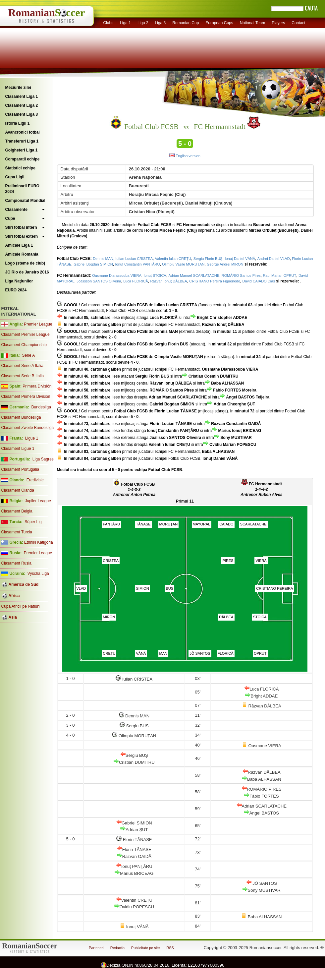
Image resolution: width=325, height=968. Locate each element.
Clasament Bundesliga (21, 417)
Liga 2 (142, 23)
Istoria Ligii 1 (17, 123)
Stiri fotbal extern (21, 236)
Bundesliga (41, 407)
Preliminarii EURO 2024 (22, 189)
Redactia (117, 948)
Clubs (108, 23)
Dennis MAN (103, 259)
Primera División (37, 386)
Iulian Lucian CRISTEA (134, 259)
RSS (170, 948)
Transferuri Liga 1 (22, 141)
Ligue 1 (31, 438)
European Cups (219, 23)
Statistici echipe (20, 168)
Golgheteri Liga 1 (21, 150)
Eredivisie (35, 480)
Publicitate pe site (145, 948)
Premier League (38, 324)
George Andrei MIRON (225, 264)
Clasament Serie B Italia (22, 376)
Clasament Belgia (16, 511)
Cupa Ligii (15, 177)
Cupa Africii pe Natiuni (20, 606)
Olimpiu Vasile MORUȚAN (183, 264)
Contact (298, 23)
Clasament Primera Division (25, 396)
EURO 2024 (16, 290)
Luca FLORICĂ (135, 281)
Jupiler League (38, 501)
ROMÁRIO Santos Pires (241, 275)
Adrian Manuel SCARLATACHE (193, 275)
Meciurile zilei (18, 87)
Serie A (28, 355)
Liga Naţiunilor (19, 281)
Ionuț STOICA (154, 275)
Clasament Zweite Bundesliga (27, 427)
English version (184, 156)
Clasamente (16, 209)
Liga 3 (160, 23)
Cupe (10, 218)
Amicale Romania (21, 254)
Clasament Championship (24, 344)
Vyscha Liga (38, 573)
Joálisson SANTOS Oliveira (99, 281)
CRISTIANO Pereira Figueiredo (214, 281)
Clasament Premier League (25, 334)
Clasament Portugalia (20, 469)
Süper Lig (33, 521)
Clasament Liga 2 (21, 105)
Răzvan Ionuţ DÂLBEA (168, 281)
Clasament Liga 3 (21, 114)
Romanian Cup (185, 23)
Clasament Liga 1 (21, 96)
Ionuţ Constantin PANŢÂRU (137, 264)
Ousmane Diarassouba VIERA (116, 275)
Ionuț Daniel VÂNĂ (240, 259)
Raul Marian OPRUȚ (279, 275)
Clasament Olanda (17, 490)
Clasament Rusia (16, 563)
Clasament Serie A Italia (22, 365)
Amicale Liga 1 (19, 245)
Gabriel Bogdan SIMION (93, 264)
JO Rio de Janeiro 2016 (27, 272)
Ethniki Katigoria (38, 542)
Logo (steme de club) (25, 263)
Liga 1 (125, 23)
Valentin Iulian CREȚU (173, 259)
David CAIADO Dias (258, 281)
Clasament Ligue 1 (17, 448)
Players (278, 23)
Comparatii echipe (22, 159)
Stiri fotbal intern (21, 227)
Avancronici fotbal (22, 132)
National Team (252, 23)
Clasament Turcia (16, 532)
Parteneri (96, 948)
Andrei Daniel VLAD (273, 259)
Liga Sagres (43, 459)
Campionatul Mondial (25, 200)
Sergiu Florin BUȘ (208, 259)
